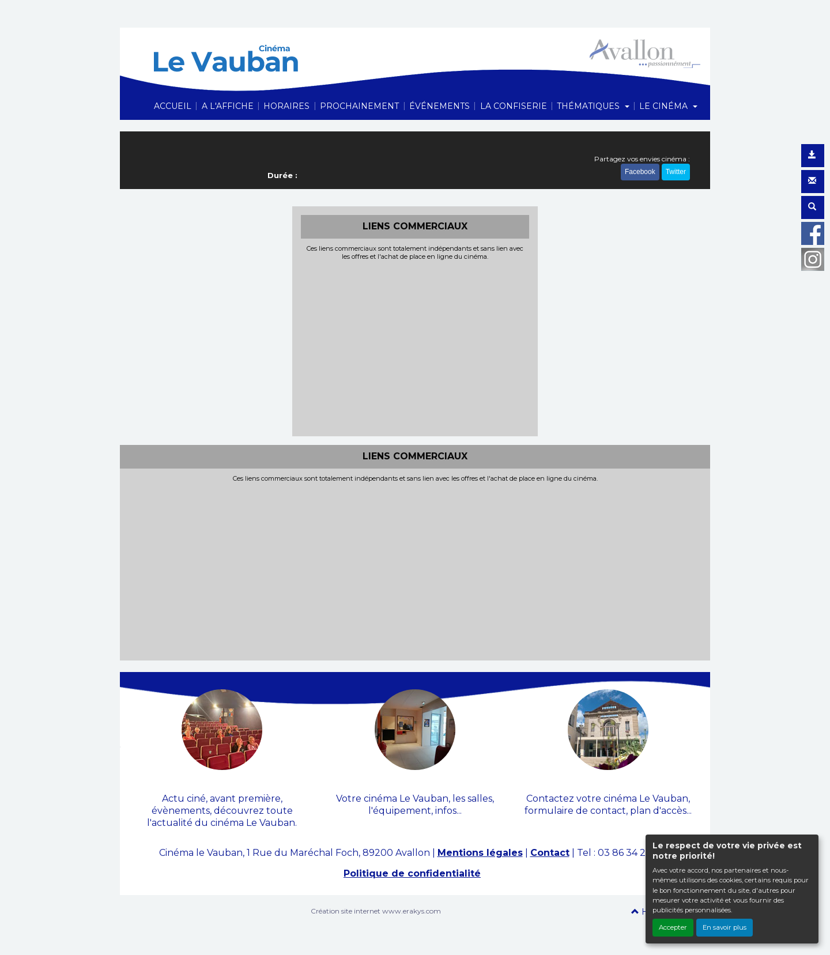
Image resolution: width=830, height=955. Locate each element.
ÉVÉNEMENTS (439, 106)
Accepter (673, 927)
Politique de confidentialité (412, 873)
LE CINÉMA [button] (664, 106)
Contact (549, 852)
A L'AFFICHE (228, 106)
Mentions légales (480, 852)
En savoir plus (724, 927)
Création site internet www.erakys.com (376, 911)
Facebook (640, 172)
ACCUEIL (172, 106)
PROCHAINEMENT (359, 106)
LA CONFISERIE (513, 106)
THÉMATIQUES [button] (589, 106)
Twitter (676, 172)
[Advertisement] (415, 347)
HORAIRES (286, 106)
